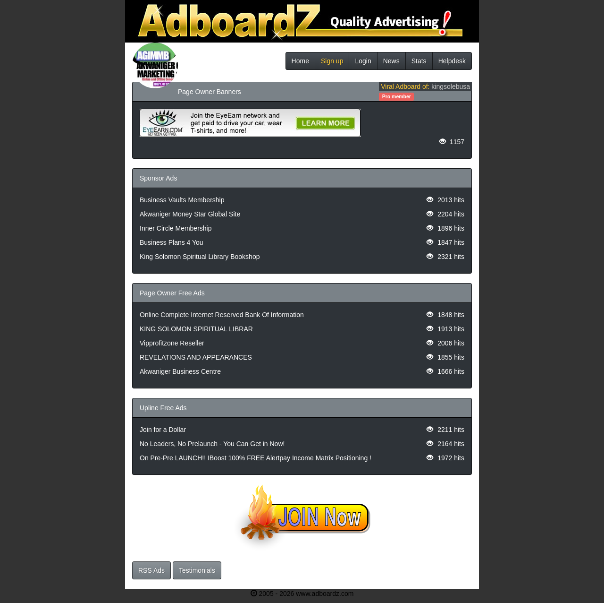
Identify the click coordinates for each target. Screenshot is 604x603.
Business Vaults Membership (182, 200)
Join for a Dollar (163, 429)
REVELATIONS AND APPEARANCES (196, 357)
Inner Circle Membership (176, 228)
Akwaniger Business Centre (180, 371)
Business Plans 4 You (171, 242)
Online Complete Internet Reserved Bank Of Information (222, 315)
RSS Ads (151, 570)
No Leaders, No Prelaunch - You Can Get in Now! (212, 444)
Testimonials (197, 570)
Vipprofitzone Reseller (172, 343)
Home (300, 61)
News (391, 61)
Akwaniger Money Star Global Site (190, 214)
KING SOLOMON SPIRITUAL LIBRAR (196, 329)
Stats (419, 61)
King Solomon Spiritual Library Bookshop (200, 256)
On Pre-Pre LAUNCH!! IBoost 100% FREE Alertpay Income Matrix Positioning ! (255, 458)
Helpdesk (452, 61)
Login (363, 61)
